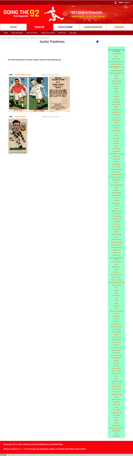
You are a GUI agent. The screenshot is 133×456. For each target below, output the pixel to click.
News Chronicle (116, 285)
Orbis (116, 293)
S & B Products (116, 329)
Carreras (116, 122)
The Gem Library (116, 389)
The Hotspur (116, 391)
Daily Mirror (116, 156)
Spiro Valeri (116, 352)
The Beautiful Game (116, 381)
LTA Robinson (116, 252)
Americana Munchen (116, 70)
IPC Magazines (116, 203)
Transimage (116, 415)
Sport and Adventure (116, 355)
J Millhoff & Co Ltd (116, 211)
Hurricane (116, 200)
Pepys (116, 303)
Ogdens (116, 290)
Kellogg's (116, 231)
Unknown (116, 423)
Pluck (116, 308)
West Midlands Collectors (116, 428)
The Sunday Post (116, 399)
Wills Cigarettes (116, 430)
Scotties (116, 334)
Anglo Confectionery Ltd (116, 73)
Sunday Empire (116, 368)
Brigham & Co (116, 109)
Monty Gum (116, 272)
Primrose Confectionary (116, 311)
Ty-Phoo (116, 420)
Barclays (116, 86)
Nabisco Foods (116, 277)
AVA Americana (116, 83)
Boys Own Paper (116, 104)
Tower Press (116, 410)
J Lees (116, 208)
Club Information (17, 33)
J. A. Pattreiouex (116, 213)
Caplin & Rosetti (116, 120)
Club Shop (73, 33)
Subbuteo (116, 365)
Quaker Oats (116, 316)
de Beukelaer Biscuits (116, 169)
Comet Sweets (116, 151)
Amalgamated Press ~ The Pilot (116, 67)
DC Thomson (116, 166)
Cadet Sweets (116, 114)
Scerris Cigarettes (116, 332)
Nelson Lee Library (116, 280)
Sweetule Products (116, 371)
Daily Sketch (116, 159)
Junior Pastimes (116, 226)
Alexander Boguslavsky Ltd (116, 61)
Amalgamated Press (116, 64)
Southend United (116, 350)
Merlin (116, 264)
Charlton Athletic (116, 130)
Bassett (116, 91)
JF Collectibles (116, 216)
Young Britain (116, 436)
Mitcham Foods (116, 267)
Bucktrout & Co (116, 112)
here (22, 449)
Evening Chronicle (116, 174)
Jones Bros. (116, 224)
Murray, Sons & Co (116, 274)
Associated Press (116, 81)
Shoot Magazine (116, 339)
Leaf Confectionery (116, 244)
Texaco (116, 378)
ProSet (116, 313)
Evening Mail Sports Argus (116, 177)
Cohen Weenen (116, 148)
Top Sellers (116, 402)
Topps (116, 407)
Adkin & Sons (116, 59)
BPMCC (116, 107)
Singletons (116, 345)
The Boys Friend (116, 384)
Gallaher (116, 190)
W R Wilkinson (116, 425)
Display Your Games (48, 33)
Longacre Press (116, 250)
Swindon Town (116, 373)
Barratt (116, 88)
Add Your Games (32, 33)
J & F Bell (116, 205)
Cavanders (116, 127)
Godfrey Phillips (116, 192)
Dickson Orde (116, 172)
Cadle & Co (116, 117)
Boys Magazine (116, 101)
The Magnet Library (116, 394)
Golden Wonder (116, 195)
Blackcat (116, 99)
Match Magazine (116, 261)
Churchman (116, 138)
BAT (116, 94)
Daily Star (116, 161)
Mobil (116, 269)
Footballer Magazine (116, 185)
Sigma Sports (116, 342)
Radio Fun (116, 321)
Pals (116, 298)
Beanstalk (116, 96)
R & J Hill (116, 319)
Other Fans (62, 33)
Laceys (116, 237)
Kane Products (116, 229)
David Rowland (116, 164)
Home (6, 33)
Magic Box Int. (116, 255)
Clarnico (116, 140)
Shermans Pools (116, 337)
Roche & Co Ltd (116, 324)
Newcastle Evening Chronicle (116, 282)
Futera (116, 187)
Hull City (116, 198)
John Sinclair (116, 221)
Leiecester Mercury (116, 247)
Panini (116, 300)
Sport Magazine (116, 358)
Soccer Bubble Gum (116, 347)
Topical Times (116, 404)
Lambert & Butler (116, 239)
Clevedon (116, 143)
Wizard (116, 433)
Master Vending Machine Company (116, 258)
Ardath (116, 75)
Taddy (116, 376)
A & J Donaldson (116, 53)
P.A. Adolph (116, 295)
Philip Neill (116, 306)
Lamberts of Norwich (116, 242)
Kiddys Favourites (116, 234)
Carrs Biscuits (116, 125)
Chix (116, 133)
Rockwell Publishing (116, 326)
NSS (116, 287)
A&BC (116, 56)
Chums (116, 135)
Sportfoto (116, 363)
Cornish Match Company (116, 153)
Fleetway (116, 182)
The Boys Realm (116, 386)
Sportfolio (116, 360)
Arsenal (116, 78)
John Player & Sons (116, 218)
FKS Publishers (116, 179)
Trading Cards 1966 (116, 412)
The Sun (116, 397)
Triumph (116, 417)
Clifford (116, 146)
